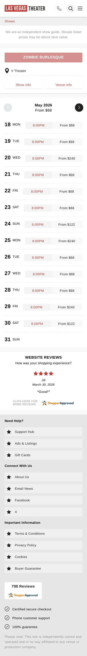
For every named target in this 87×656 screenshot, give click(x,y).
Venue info (63, 85)
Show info (23, 85)
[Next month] (79, 107)
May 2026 (43, 107)
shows (10, 21)
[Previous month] (8, 107)
